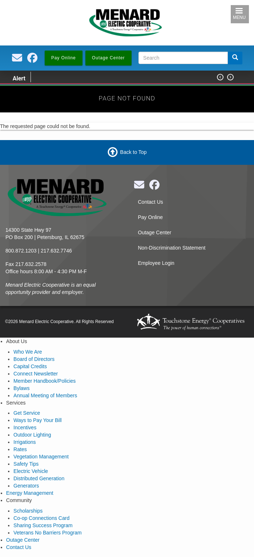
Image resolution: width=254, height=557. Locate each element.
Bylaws (21, 388)
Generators (26, 486)
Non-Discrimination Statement (172, 248)
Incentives (24, 427)
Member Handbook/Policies (44, 381)
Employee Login (156, 263)
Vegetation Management (41, 456)
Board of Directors (34, 359)
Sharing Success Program (43, 525)
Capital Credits (30, 366)
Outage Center (155, 232)
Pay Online (150, 217)
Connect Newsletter (35, 374)
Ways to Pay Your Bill (37, 420)
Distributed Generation (38, 478)
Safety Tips (26, 464)
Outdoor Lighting (32, 435)
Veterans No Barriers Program (47, 533)
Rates (20, 449)
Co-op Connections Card (41, 518)
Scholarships (28, 511)
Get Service (26, 413)
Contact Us (150, 202)
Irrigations (24, 442)
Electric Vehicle (30, 471)
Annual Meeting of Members (45, 395)
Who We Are (27, 352)
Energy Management (29, 493)
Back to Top (133, 152)
